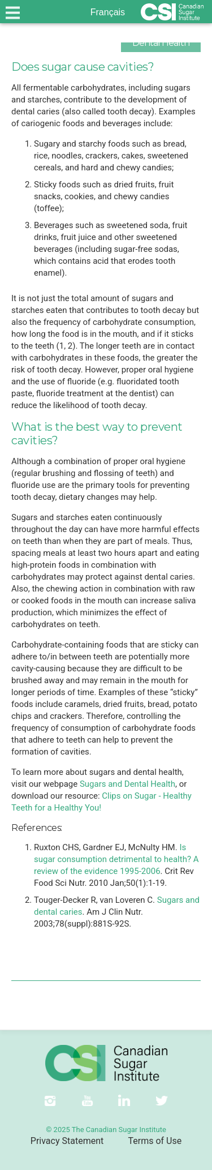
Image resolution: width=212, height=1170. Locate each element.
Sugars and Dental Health (127, 784)
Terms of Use (154, 1140)
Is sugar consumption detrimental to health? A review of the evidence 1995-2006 (116, 859)
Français (107, 12)
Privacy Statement (67, 1140)
